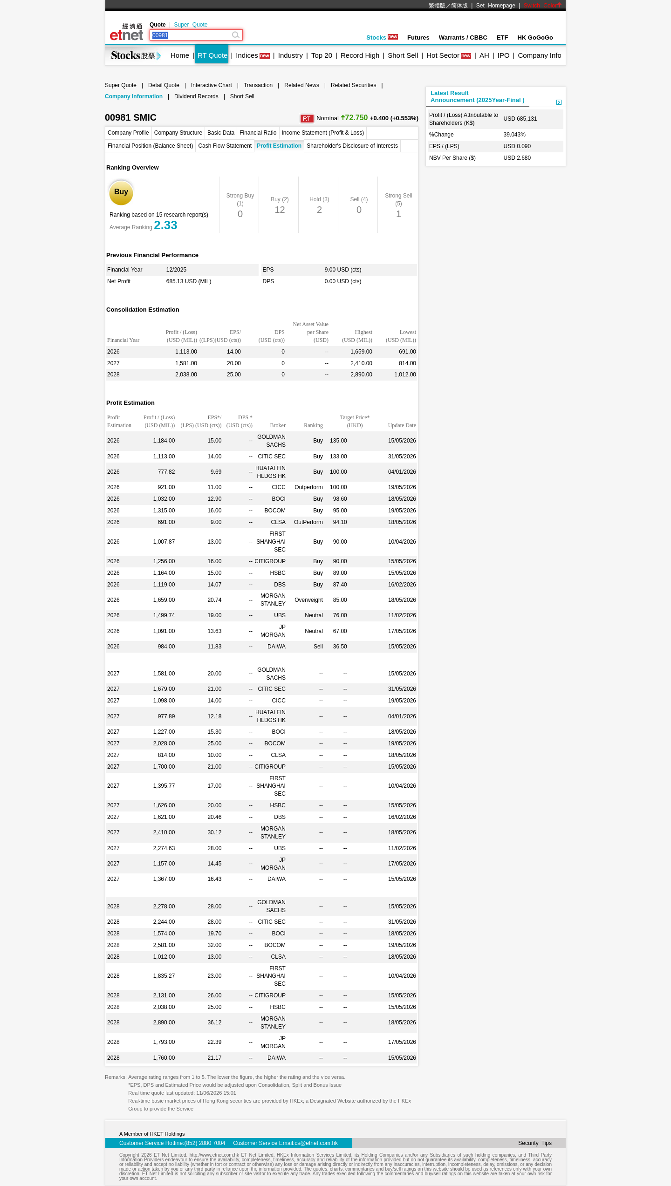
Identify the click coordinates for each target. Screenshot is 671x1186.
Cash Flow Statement (225, 146)
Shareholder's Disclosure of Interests (352, 146)
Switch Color (543, 5)
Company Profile (128, 133)
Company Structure (178, 133)
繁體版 (437, 5)
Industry (290, 55)
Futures (418, 37)
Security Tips (535, 1143)
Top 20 (321, 55)
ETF (502, 37)
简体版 (459, 5)
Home (180, 55)
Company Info (539, 55)
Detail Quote (163, 85)
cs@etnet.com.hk (316, 1143)
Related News (301, 85)
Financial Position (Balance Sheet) (150, 146)
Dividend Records (196, 96)
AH (484, 55)
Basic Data (220, 133)
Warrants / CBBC (463, 37)
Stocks (382, 37)
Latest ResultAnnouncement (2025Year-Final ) (478, 96)
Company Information (134, 96)
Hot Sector (442, 55)
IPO (504, 55)
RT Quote (212, 55)
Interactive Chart (211, 85)
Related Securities (353, 85)
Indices (247, 55)
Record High (360, 55)
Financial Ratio (258, 133)
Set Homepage (495, 5)
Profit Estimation (279, 146)
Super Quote (190, 24)
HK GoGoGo (535, 37)
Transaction (258, 85)
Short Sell (403, 55)
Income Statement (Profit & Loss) (323, 133)
